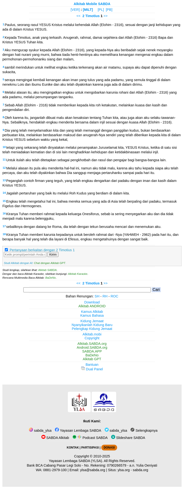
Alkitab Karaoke (78, 273)
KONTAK (73, 447)
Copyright (92, 338)
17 (4, 226)
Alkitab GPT (92, 359)
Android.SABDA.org (92, 347)
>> (105, 16)
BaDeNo (50, 277)
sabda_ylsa (40, 430)
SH (97, 296)
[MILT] (88, 10)
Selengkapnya (143, 430)
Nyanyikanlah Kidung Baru (92, 325)
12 (4, 167)
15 (4, 200)
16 (4, 213)
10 (4, 147)
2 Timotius (91, 16)
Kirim (53, 254)
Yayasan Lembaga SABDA (78, 430)
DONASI (109, 447)
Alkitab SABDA (47, 270)
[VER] (75, 10)
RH (105, 296)
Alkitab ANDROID (92, 306)
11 (4, 159)
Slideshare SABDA (128, 438)
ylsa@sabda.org (92, 470)
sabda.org (140, 470)
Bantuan (92, 364)
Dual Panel (92, 369)
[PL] (101, 10)
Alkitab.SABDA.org (92, 344)
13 (4, 180)
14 (4, 192)
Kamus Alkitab (92, 312)
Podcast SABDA (90, 438)
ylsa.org (124, 470)
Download (92, 302)
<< (78, 16)
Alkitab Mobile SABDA (92, 4)
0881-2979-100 (55, 470)
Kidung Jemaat (92, 321)
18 (4, 234)
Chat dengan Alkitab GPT (49, 263)
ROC (114, 296)
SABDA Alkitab (55, 438)
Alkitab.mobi (91, 334)
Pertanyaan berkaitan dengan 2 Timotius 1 (42, 250)
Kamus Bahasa (92, 315)
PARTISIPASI (90, 447)
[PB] (109, 10)
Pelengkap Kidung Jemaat (92, 329)
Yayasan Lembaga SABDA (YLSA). (76, 461)
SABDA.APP (92, 351)
